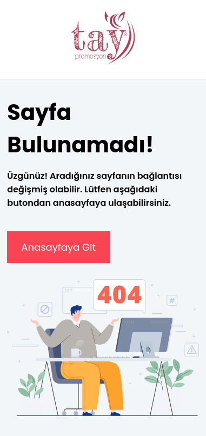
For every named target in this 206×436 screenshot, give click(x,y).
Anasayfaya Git (58, 247)
